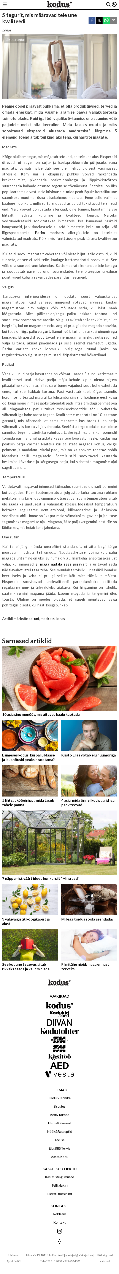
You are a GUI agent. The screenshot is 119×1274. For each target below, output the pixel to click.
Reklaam (59, 1214)
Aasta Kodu (59, 1157)
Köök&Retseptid (59, 1131)
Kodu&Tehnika (60, 1098)
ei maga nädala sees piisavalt (61, 564)
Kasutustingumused (59, 1177)
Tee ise (59, 1140)
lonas (60, 618)
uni (36, 618)
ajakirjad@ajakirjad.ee (79, 1255)
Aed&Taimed (59, 1115)
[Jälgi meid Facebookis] (59, 1242)
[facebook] (92, 20)
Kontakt (59, 1222)
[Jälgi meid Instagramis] (59, 1231)
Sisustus (59, 1106)
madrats (48, 618)
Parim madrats (49, 232)
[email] (113, 20)
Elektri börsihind (59, 1194)
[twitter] (99, 20)
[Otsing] (108, 5)
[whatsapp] (106, 20)
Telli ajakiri (59, 1185)
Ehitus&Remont (59, 1123)
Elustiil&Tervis (59, 1148)
